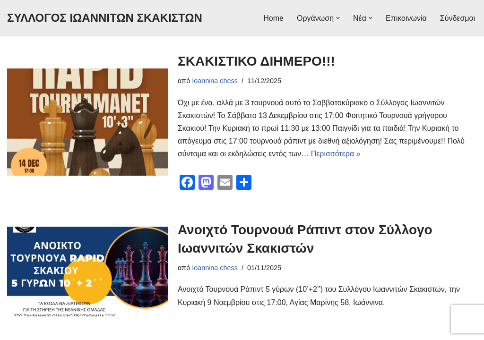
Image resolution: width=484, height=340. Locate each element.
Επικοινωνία (406, 18)
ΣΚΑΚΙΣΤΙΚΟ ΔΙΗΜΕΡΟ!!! (256, 61)
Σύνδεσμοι (457, 18)
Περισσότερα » (336, 154)
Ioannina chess (215, 81)
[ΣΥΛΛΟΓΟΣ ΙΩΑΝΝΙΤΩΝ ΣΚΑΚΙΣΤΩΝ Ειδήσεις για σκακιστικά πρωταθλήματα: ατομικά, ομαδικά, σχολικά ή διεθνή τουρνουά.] (104, 18)
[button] (338, 18)
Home (273, 18)
